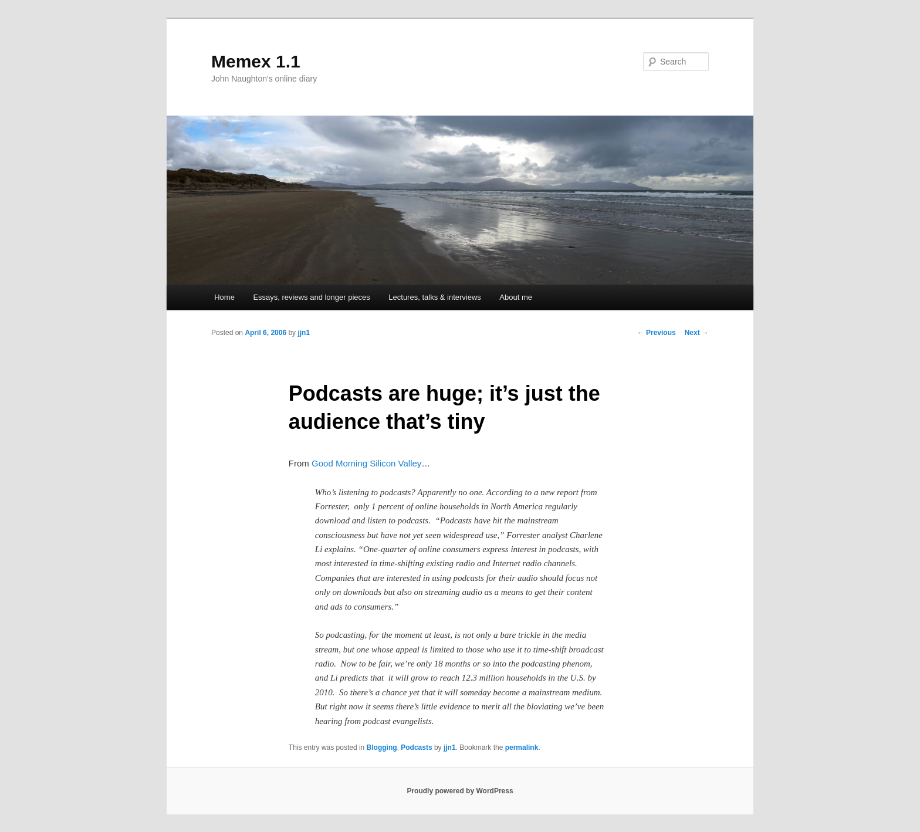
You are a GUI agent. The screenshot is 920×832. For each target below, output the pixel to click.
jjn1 (303, 333)
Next (697, 333)
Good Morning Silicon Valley (366, 463)
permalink (522, 747)
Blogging (382, 747)
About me (515, 297)
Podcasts (416, 747)
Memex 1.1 (255, 61)
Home (224, 297)
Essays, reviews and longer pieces (311, 297)
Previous (656, 333)
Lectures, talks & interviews (434, 297)
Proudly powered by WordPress (460, 791)
